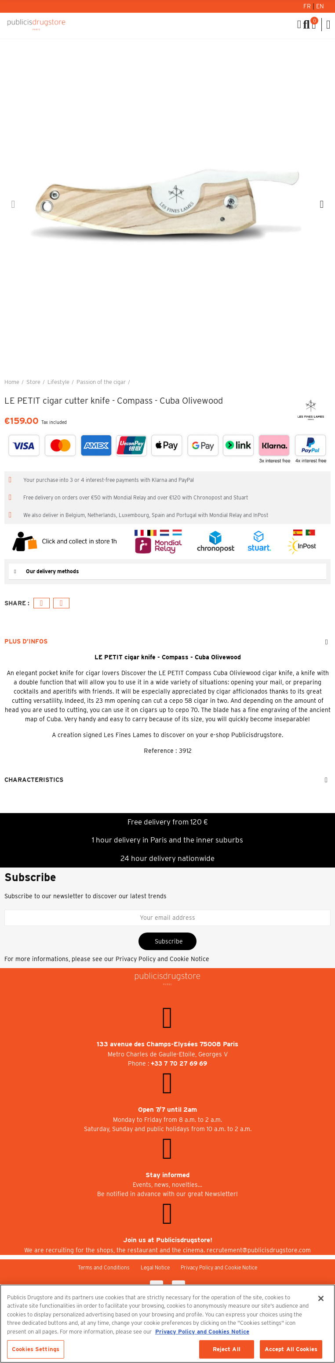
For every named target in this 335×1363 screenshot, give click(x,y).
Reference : (160, 750)
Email (61, 603)
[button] (13, 204)
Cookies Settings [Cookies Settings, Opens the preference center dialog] (35, 1349)
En (320, 6)
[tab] (167, 572)
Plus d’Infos (25, 641)
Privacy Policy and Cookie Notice (162, 958)
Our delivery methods (52, 571)
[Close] (321, 1298)
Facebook (41, 603)
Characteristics (33, 779)
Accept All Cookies (291, 1349)
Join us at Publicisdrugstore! (167, 1240)
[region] (167, 1323)
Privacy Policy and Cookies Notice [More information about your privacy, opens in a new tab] (202, 1331)
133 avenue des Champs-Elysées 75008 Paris (167, 1044)
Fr (308, 6)
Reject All (226, 1349)
